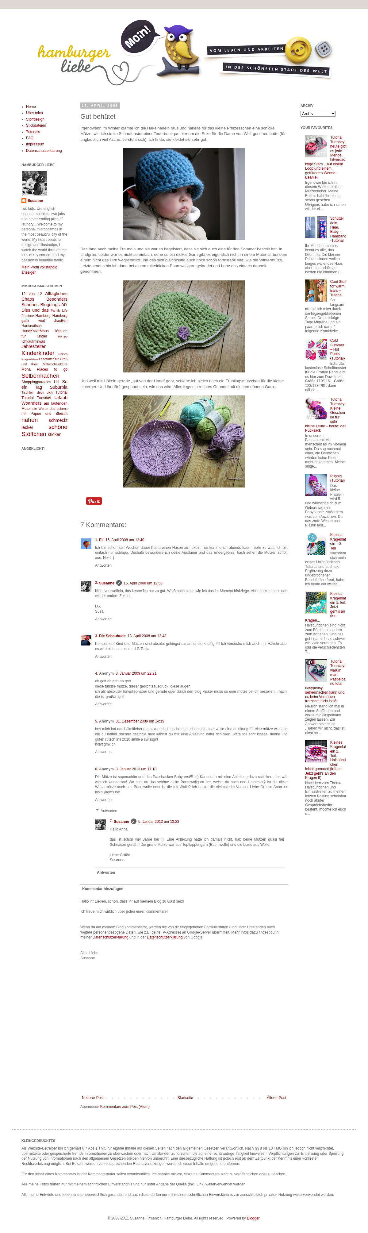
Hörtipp (62, 336)
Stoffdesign (35, 119)
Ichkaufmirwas (33, 341)
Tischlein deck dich (37, 392)
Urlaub (61, 397)
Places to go (52, 369)
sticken (55, 434)
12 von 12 (31, 294)
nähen (29, 420)
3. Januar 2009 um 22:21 (136, 673)
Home (31, 107)
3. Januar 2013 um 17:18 (136, 769)
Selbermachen (40, 375)
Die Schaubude (112, 636)
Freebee (27, 316)
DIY (64, 305)
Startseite (185, 1098)
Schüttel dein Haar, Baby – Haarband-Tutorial (338, 229)
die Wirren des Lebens (50, 408)
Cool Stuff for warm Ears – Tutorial (338, 288)
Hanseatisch (31, 326)
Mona (26, 369)
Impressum (35, 144)
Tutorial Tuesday (36, 398)
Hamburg (43, 316)
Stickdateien (36, 125)
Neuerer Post (93, 1098)
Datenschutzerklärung (110, 937)
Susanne (106, 583)
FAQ (29, 138)
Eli (101, 540)
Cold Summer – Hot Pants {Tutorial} (337, 349)
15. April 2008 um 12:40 (124, 540)
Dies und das (35, 310)
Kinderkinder (38, 353)
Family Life (59, 310)
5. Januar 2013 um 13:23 (158, 821)
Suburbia (58, 387)
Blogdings (49, 304)
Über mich (34, 113)
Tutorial (61, 392)
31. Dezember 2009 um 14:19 (140, 721)
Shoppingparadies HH (40, 382)
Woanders (31, 403)
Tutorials (33, 132)
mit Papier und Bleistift (44, 413)
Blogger (253, 1218)
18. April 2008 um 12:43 (147, 636)
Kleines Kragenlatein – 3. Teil (338, 541)
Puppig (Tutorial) (337, 478)
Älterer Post (276, 1098)
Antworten (103, 565)
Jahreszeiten (34, 346)
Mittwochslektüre (55, 364)
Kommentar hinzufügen (102, 889)
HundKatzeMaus (35, 331)
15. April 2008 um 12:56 (143, 583)
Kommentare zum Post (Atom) (125, 1106)
